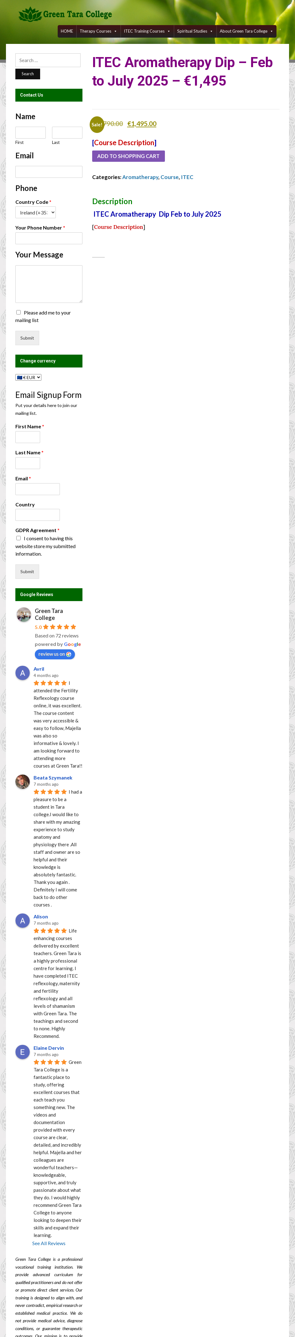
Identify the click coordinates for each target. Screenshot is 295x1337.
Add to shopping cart (130, 156)
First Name (29, 426)
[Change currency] (28, 377)
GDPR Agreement (37, 530)
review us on (55, 654)
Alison (41, 916)
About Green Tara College (246, 31)
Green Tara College (49, 614)
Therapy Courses (98, 31)
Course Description (124, 142)
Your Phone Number (40, 227)
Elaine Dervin (49, 1048)
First (19, 142)
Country (25, 504)
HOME (67, 31)
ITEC (187, 177)
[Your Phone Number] (49, 238)
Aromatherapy (140, 177)
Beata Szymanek (53, 777)
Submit (27, 338)
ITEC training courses (147, 31)
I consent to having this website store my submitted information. (45, 546)
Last (56, 142)
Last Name (29, 452)
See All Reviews (49, 1243)
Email (23, 478)
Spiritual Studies (195, 31)
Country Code (33, 202)
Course (170, 177)
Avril (39, 669)
